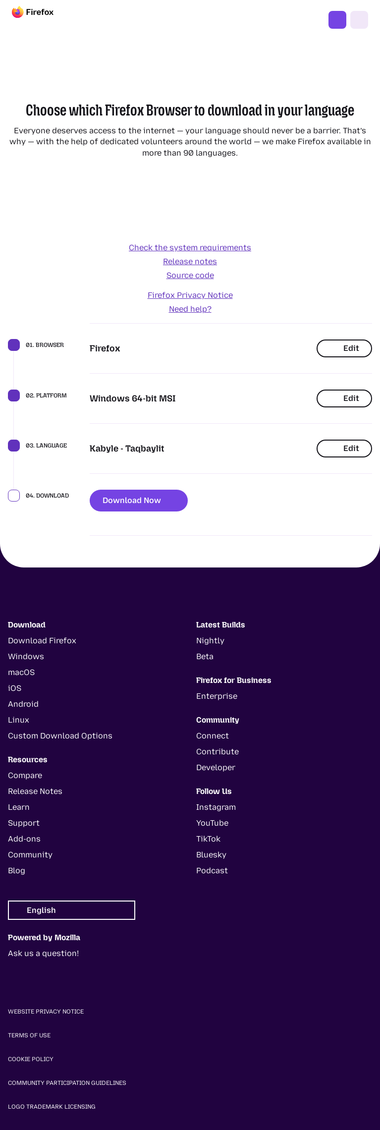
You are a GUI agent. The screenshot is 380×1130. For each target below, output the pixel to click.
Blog (16, 870)
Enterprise (216, 696)
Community (30, 854)
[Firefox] (41, 20)
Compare (25, 775)
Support (24, 823)
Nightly (210, 640)
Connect (212, 735)
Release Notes (35, 791)
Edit (344, 348)
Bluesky (211, 854)
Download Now (139, 500)
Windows (26, 656)
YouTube (212, 823)
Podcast (212, 870)
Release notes (190, 261)
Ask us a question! (43, 953)
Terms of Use (29, 1035)
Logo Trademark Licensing (52, 1106)
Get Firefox (337, 20)
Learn (19, 807)
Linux (18, 720)
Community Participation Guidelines (67, 1082)
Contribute (217, 751)
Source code (190, 275)
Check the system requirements (190, 247)
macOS (21, 672)
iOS (14, 688)
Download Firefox (42, 640)
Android (23, 704)
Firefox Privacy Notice (190, 295)
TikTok (208, 839)
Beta (205, 656)
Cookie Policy (31, 1059)
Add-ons (24, 839)
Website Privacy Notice (46, 1011)
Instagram (216, 807)
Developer (215, 767)
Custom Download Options (60, 735)
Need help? (190, 309)
